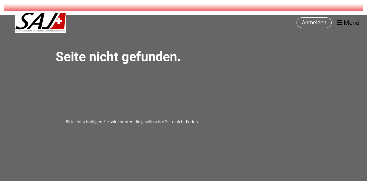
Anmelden (314, 22)
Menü (348, 22)
